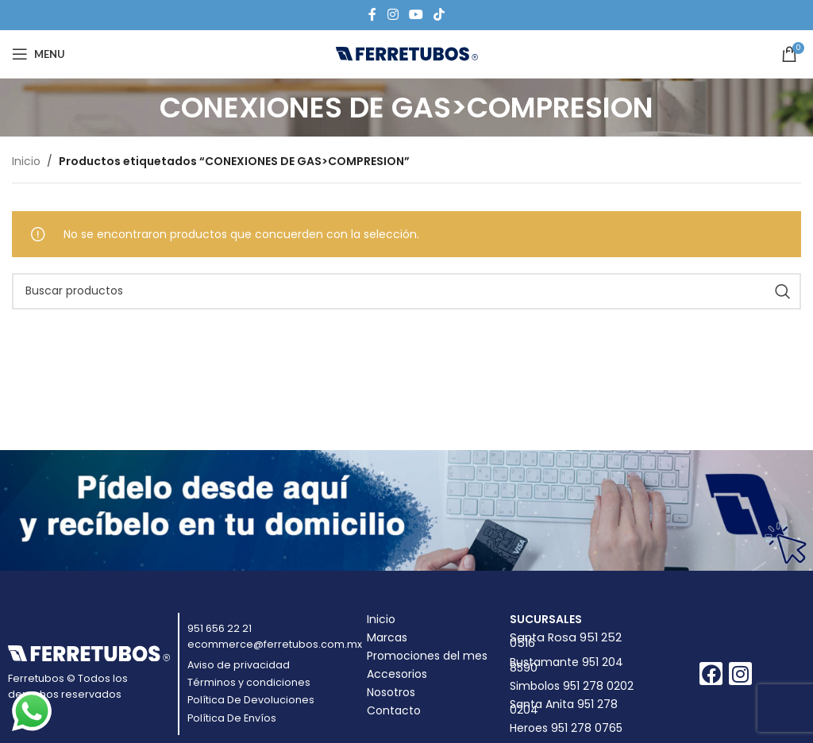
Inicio (26, 161)
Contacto (394, 710)
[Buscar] (406, 291)
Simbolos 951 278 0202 (572, 686)
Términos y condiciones (248, 682)
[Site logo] (407, 53)
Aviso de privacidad (238, 665)
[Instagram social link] (392, 14)
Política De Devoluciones (250, 699)
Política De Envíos (231, 718)
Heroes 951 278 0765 (566, 728)
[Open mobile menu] (38, 54)
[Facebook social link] (372, 14)
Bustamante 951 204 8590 (566, 665)
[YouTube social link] (415, 14)
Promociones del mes (427, 656)
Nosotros (391, 692)
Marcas (387, 637)
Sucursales (546, 619)
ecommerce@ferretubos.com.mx (274, 644)
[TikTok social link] (439, 14)
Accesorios (397, 674)
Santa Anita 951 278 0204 (564, 707)
